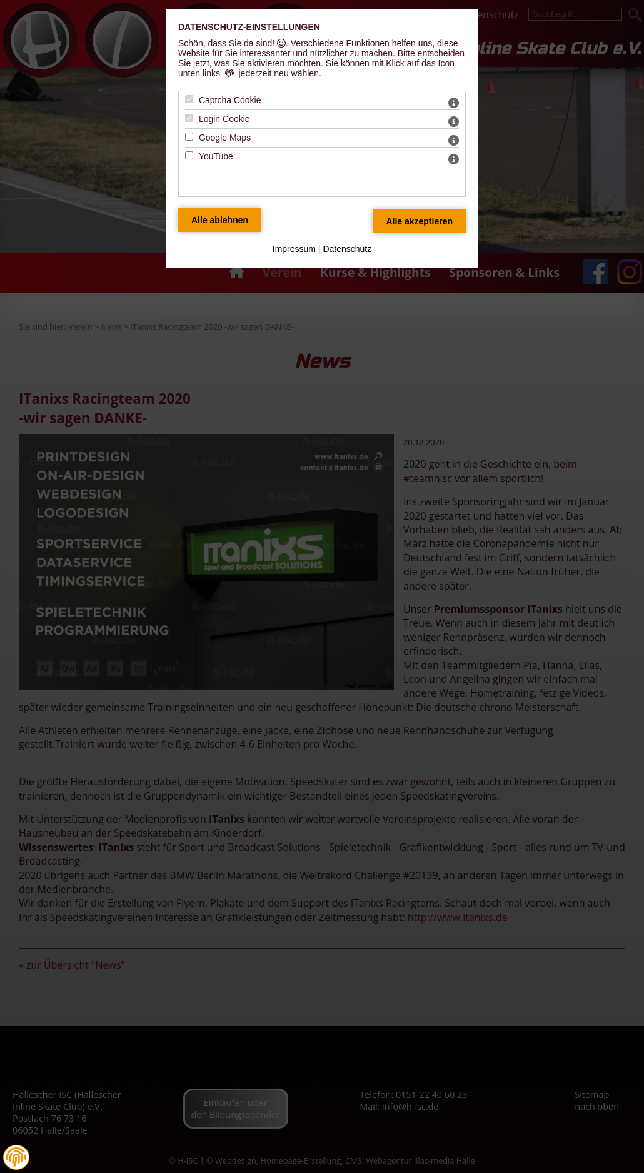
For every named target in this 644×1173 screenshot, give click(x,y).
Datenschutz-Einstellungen (249, 27)
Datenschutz (347, 249)
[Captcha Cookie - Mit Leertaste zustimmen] (189, 99)
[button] (16, 1157)
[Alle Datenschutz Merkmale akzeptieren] (419, 221)
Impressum (294, 249)
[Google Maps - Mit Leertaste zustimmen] (189, 137)
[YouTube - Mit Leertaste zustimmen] (189, 155)
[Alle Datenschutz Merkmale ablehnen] (219, 220)
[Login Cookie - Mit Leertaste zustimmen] (189, 118)
